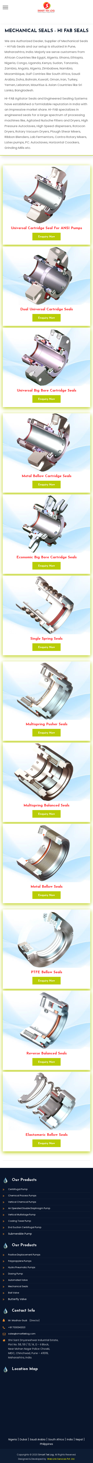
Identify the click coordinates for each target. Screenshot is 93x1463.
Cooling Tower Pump (19, 1220)
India (70, 1439)
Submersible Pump (20, 1234)
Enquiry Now (46, 236)
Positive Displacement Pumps (24, 1254)
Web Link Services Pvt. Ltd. (61, 1458)
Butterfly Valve (17, 1299)
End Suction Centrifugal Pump (24, 1227)
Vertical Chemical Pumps (22, 1201)
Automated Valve (18, 1280)
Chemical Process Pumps (22, 1195)
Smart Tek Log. (46, 1454)
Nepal (79, 1439)
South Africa (56, 1439)
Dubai (23, 1439)
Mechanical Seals (18, 1286)
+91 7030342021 (16, 1327)
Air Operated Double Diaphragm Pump (29, 1208)
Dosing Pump (15, 1273)
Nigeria (12, 1439)
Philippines (46, 1444)
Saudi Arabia (37, 1439)
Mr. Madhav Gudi (18, 1320)
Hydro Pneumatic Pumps (21, 1267)
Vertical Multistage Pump (21, 1214)
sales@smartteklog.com (21, 1333)
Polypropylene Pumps (19, 1261)
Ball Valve (13, 1292)
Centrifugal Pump (18, 1189)
